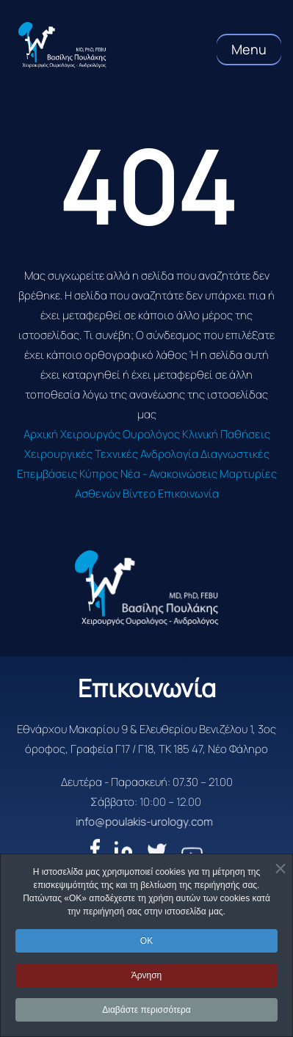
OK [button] (146, 941)
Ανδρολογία (169, 454)
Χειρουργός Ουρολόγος (120, 434)
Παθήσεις (245, 434)
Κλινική (200, 434)
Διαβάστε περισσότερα (146, 1010)
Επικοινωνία (188, 493)
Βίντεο (139, 493)
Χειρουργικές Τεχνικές (81, 454)
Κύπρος (98, 473)
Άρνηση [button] (146, 975)
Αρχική (40, 434)
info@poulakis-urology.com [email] (91, 821)
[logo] (146, 587)
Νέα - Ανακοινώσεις (168, 473)
